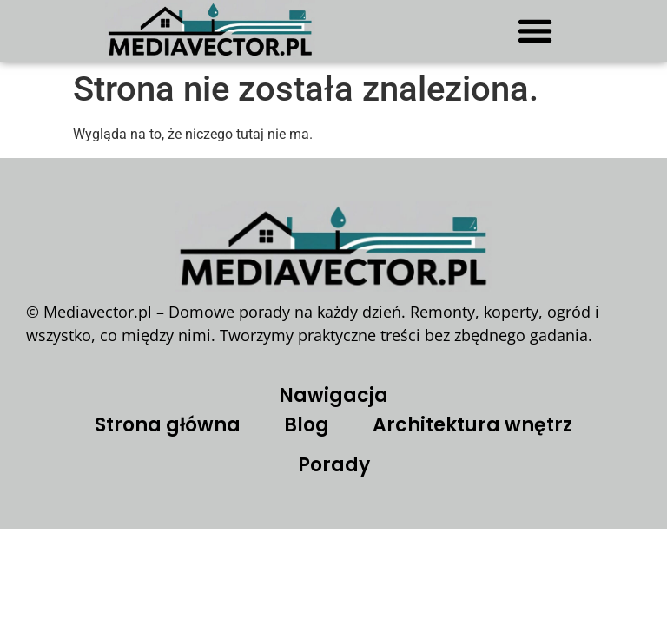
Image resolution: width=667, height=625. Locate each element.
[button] (534, 30)
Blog (306, 424)
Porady (334, 464)
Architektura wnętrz (472, 424)
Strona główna (168, 424)
